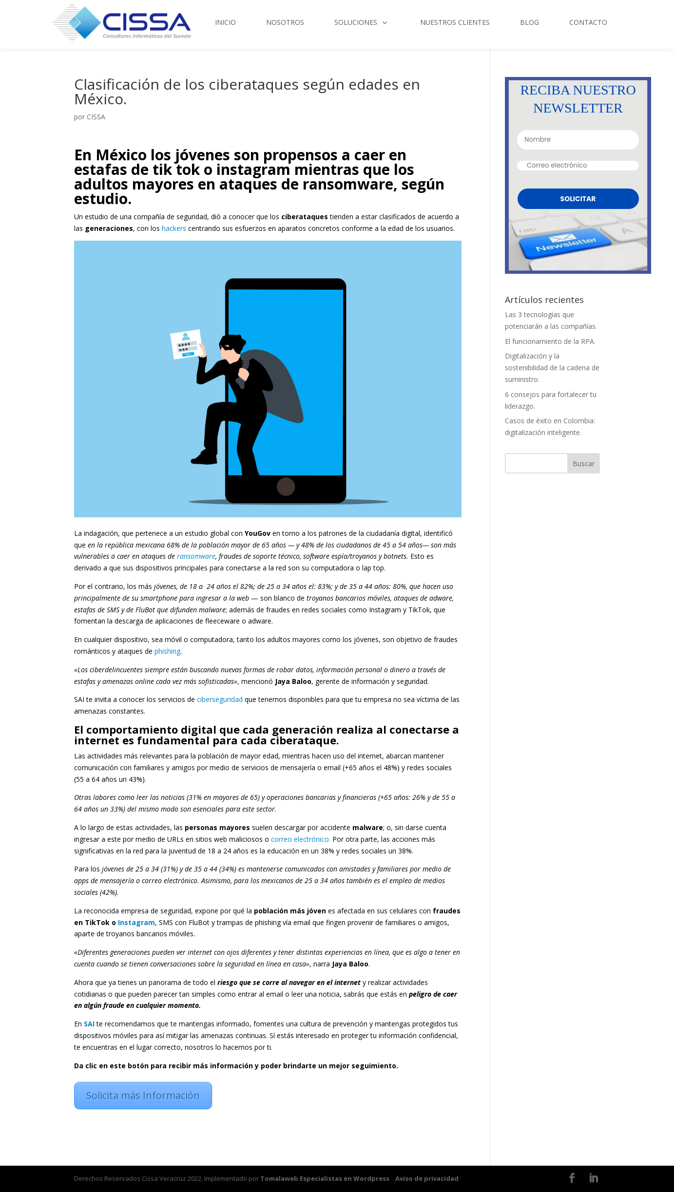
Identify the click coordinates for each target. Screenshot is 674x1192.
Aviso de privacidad (427, 1178)
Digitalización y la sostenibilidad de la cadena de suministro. (552, 367)
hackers (174, 228)
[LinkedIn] (593, 1179)
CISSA (96, 116)
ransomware (196, 556)
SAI (89, 1023)
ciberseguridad (220, 699)
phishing (167, 651)
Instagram (136, 922)
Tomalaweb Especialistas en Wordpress (324, 1178)
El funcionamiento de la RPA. (550, 341)
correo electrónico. (299, 839)
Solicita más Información (143, 1095)
